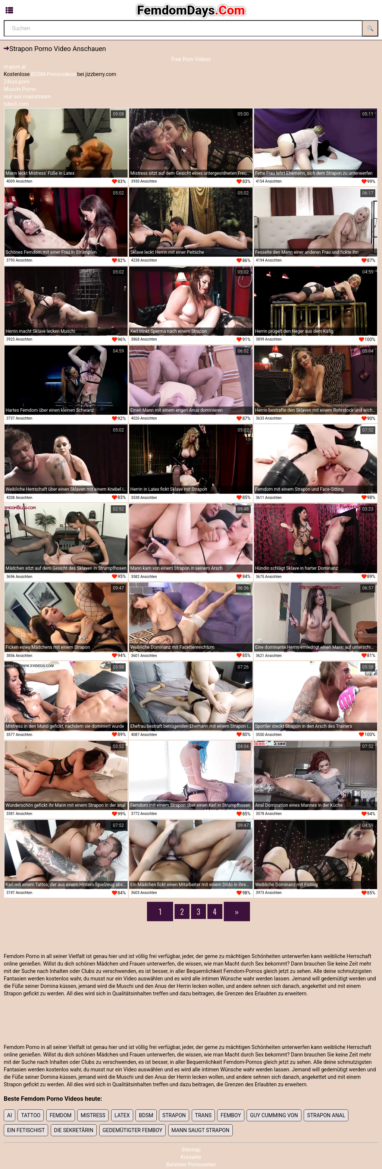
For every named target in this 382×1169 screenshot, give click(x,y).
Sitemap (190, 1150)
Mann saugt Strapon (200, 1130)
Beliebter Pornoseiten (191, 1165)
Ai (9, 1115)
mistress (93, 1115)
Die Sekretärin (74, 1130)
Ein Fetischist (26, 1130)
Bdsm (146, 1115)
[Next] (237, 912)
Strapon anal (326, 1115)
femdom (61, 1115)
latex (122, 1115)
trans (203, 1115)
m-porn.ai (15, 67)
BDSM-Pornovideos (53, 74)
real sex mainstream (27, 96)
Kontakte (191, 1157)
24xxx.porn (16, 82)
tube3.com (16, 104)
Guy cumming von (274, 1115)
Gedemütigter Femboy (132, 1130)
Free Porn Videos (191, 59)
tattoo (30, 1115)
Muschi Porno (20, 89)
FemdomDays (191, 10)
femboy (230, 1115)
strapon (174, 1115)
